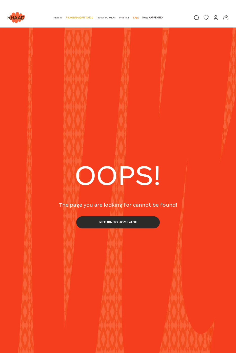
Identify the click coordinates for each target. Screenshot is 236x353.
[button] (58, 18)
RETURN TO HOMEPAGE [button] (118, 222)
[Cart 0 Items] (226, 17)
